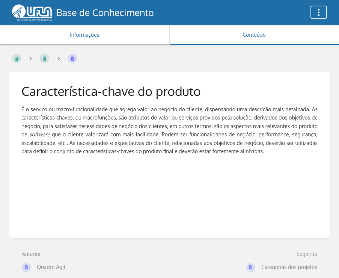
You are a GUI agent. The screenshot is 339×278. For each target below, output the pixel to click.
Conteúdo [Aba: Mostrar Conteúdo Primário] (254, 34)
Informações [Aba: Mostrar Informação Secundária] (84, 34)
